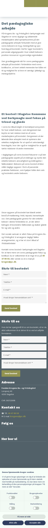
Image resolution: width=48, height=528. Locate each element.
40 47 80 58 (13, 413)
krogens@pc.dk (18, 416)
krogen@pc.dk (9, 262)
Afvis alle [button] (13, 523)
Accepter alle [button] (35, 523)
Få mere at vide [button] (24, 517)
